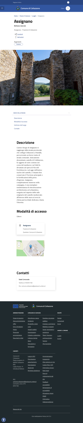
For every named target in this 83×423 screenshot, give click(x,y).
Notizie (59, 318)
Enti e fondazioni (18, 327)
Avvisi (59, 324)
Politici (15, 329)
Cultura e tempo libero (32, 339)
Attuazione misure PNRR (48, 394)
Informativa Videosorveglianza (48, 400)
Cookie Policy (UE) (48, 365)
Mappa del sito (17, 409)
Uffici (14, 324)
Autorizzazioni (32, 332)
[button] (3, 419)
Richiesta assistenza (34, 371)
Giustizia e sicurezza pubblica (48, 319)
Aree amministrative (19, 321)
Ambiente (31, 321)
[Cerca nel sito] (68, 8)
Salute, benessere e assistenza (48, 330)
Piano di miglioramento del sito (48, 376)
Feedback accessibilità (46, 383)
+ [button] (18, 242)
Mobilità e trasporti (48, 327)
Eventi (59, 339)
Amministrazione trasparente (48, 357)
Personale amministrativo (17, 333)
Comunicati (60, 321)
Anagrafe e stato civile (33, 325)
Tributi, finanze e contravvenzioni (47, 336)
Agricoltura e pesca (33, 318)
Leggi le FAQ (31, 356)
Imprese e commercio (49, 324)
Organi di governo (18, 318)
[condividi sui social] (18, 34)
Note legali (46, 371)
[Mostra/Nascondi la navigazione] (2, 8)
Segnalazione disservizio (32, 366)
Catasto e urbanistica (34, 335)
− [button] (18, 245)
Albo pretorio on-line (49, 362)
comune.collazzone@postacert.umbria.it (24, 382)
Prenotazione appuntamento (32, 360)
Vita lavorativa (47, 344)
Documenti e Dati (18, 338)
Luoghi (59, 336)
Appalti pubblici (32, 329)
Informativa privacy (48, 368)
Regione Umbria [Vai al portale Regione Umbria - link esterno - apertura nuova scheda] (17, 2)
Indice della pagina (41, 113)
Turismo (45, 341)
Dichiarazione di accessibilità (47, 389)
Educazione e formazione (32, 345)
